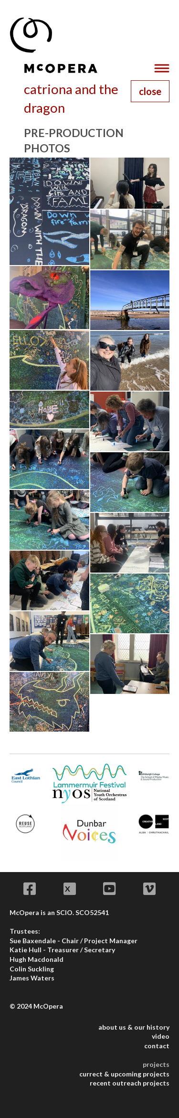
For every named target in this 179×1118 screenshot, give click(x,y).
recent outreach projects (129, 1083)
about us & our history (133, 1027)
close (150, 91)
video (160, 1036)
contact (156, 1046)
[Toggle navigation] (161, 68)
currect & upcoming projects (124, 1074)
